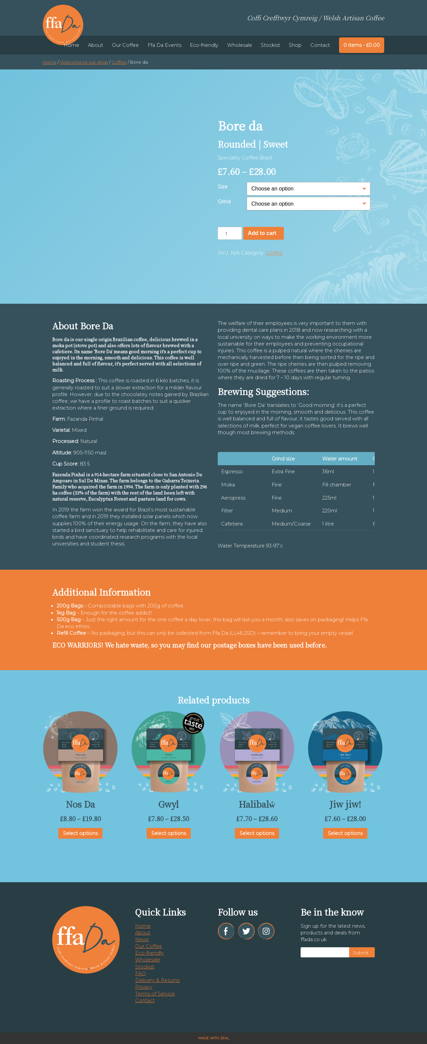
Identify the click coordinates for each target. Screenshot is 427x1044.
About (95, 45)
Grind (224, 202)
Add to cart (262, 233)
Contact (320, 45)
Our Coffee (125, 45)
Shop (295, 45)
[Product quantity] (230, 233)
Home (71, 45)
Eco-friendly (204, 45)
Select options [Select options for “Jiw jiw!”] (345, 833)
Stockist (270, 45)
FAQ (140, 974)
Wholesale (239, 45)
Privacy (143, 987)
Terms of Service (155, 994)
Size (222, 187)
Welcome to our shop (84, 62)
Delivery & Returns (157, 980)
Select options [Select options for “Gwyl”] (168, 833)
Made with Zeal (213, 1038)
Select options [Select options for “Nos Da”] (80, 833)
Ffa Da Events (164, 45)
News (142, 939)
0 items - (361, 45)
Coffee (119, 62)
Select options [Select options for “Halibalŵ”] (257, 833)
